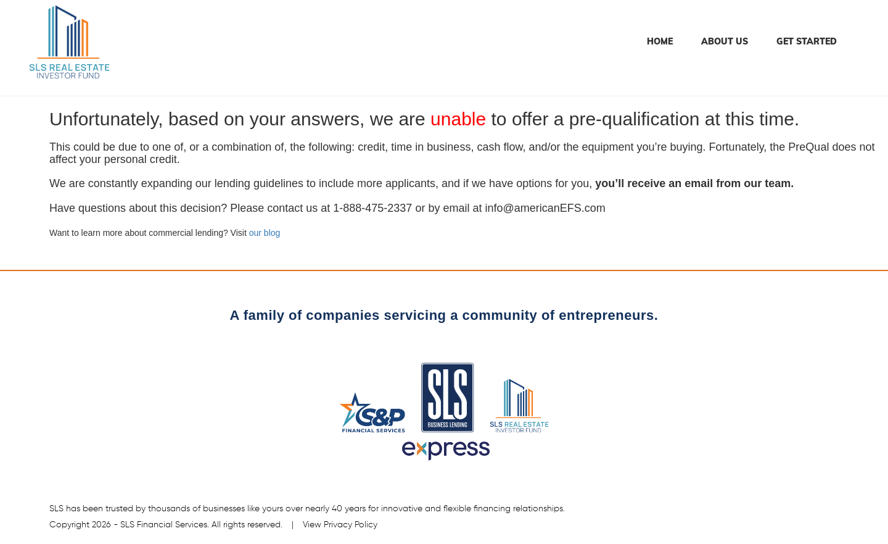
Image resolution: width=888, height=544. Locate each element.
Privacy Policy (350, 525)
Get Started (806, 41)
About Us (724, 41)
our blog (265, 233)
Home (660, 41)
